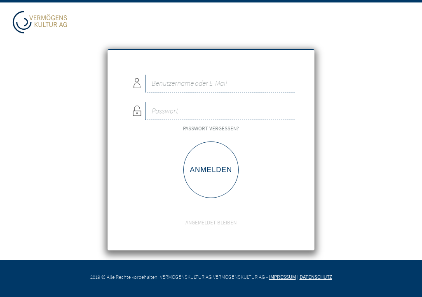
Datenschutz (316, 276)
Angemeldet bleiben (211, 217)
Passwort (137, 110)
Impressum (282, 276)
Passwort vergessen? (211, 128)
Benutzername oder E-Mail (137, 83)
